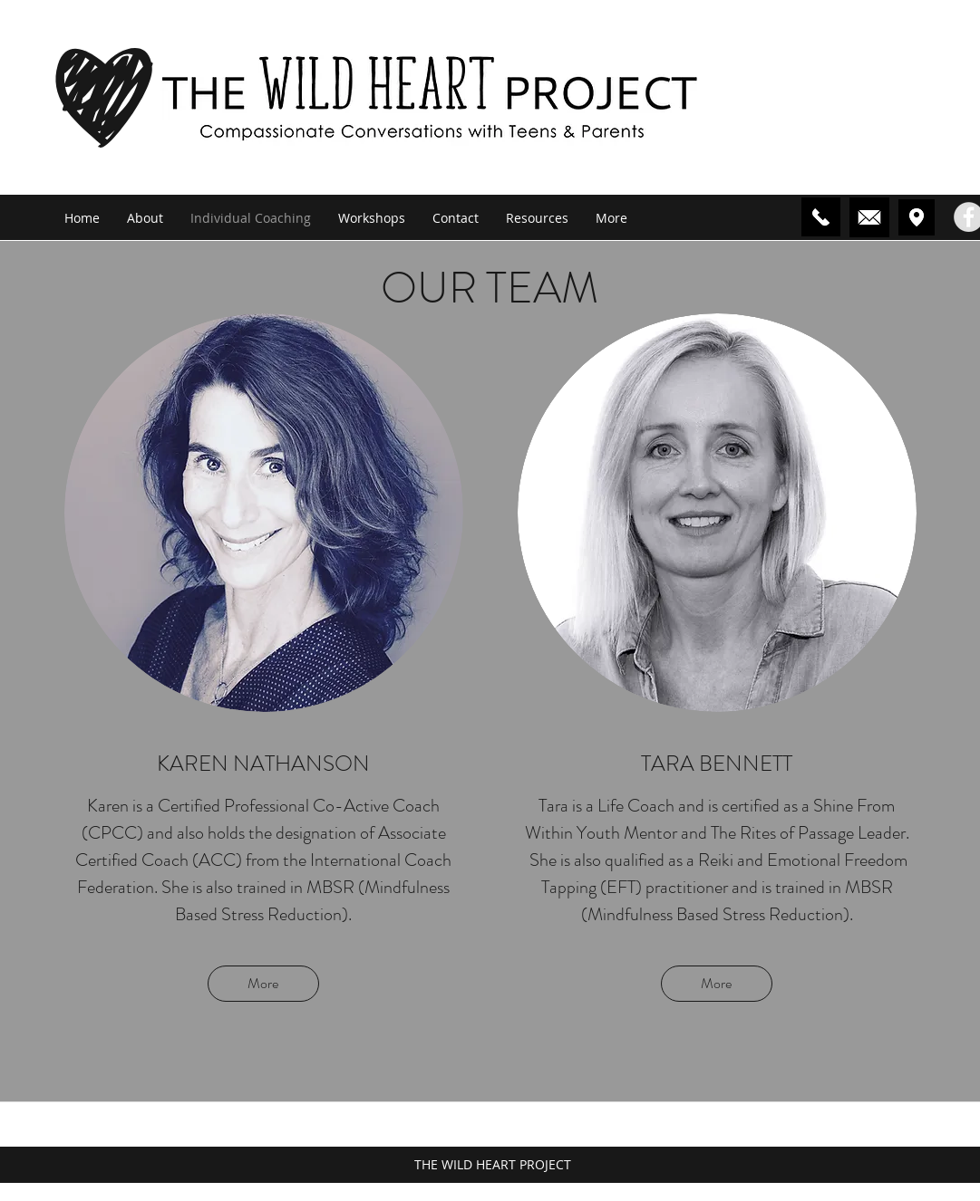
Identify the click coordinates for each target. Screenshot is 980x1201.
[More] (263, 984)
